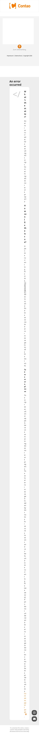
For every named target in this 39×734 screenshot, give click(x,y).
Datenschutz (18, 55)
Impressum (10, 55)
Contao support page (25, 702)
